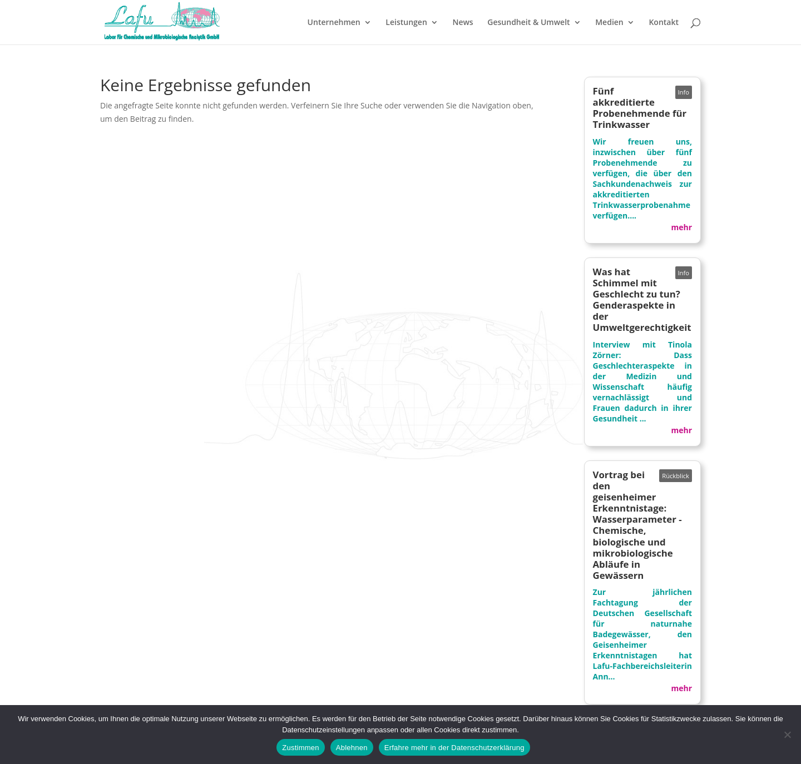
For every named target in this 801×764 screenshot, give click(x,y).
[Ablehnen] (787, 734)
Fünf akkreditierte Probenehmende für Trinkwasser (640, 108)
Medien (609, 22)
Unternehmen (334, 22)
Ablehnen (352, 747)
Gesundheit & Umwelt (528, 22)
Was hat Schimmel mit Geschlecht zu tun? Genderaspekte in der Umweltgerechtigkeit (642, 299)
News (462, 22)
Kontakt (664, 22)
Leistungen (406, 22)
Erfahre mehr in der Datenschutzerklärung (454, 747)
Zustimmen (300, 747)
